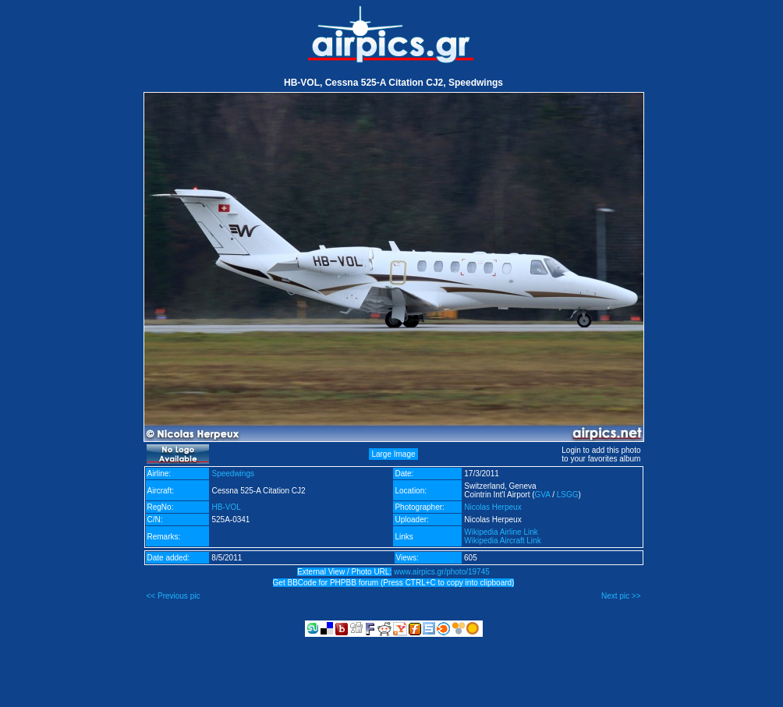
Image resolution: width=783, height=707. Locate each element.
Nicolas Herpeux (492, 507)
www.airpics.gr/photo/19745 (442, 571)
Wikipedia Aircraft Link (502, 540)
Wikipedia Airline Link (501, 532)
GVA (543, 494)
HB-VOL (225, 507)
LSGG (568, 494)
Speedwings (232, 473)
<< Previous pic (173, 596)
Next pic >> (621, 596)
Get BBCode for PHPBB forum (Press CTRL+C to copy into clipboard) (394, 582)
